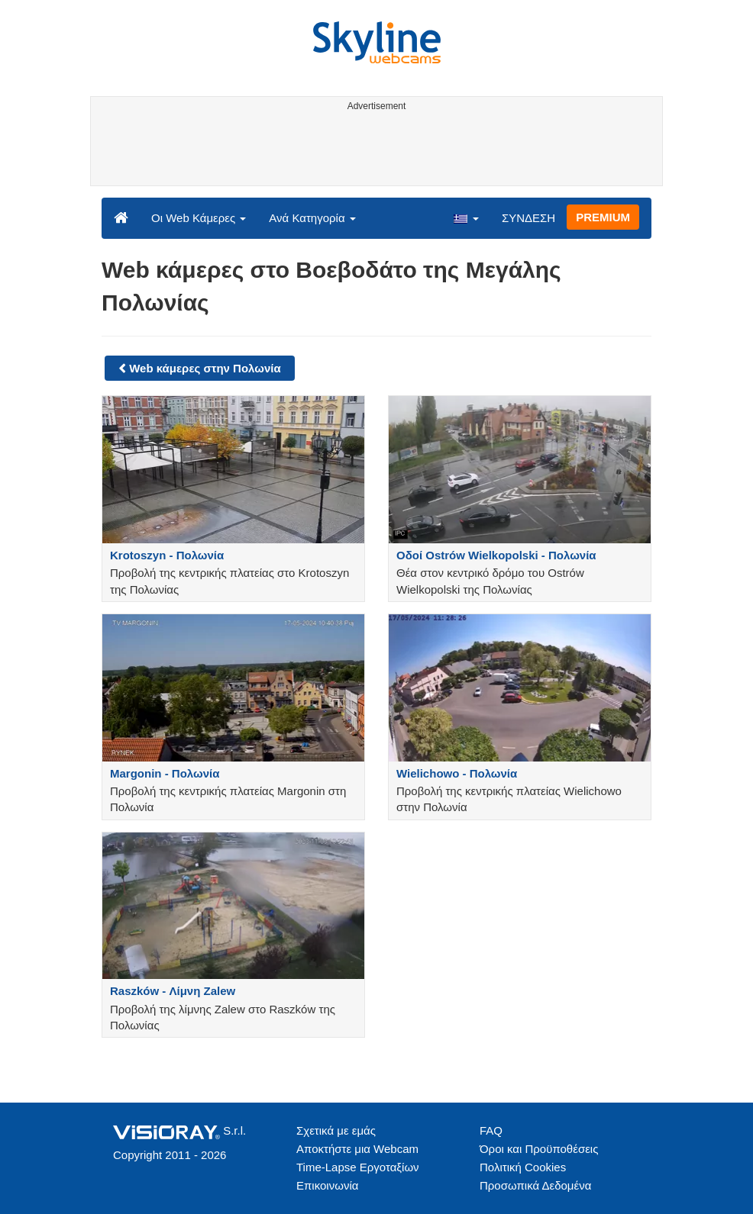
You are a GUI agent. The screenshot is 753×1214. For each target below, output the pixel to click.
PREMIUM (603, 217)
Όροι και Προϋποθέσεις (539, 1148)
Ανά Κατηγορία (312, 217)
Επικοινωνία (327, 1185)
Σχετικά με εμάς (336, 1130)
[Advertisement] (374, 151)
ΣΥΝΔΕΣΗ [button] (528, 217)
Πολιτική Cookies (523, 1167)
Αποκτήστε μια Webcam (357, 1148)
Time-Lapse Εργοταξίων (357, 1167)
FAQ (491, 1130)
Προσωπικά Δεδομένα (535, 1185)
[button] (465, 217)
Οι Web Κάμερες (198, 217)
